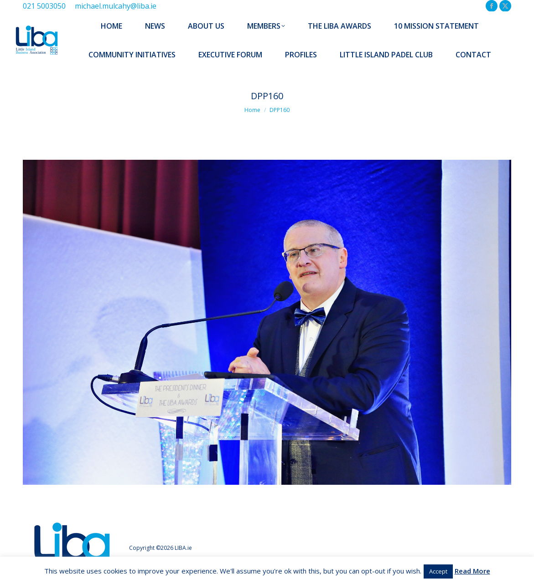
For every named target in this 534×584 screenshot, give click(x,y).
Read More (472, 570)
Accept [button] (438, 571)
